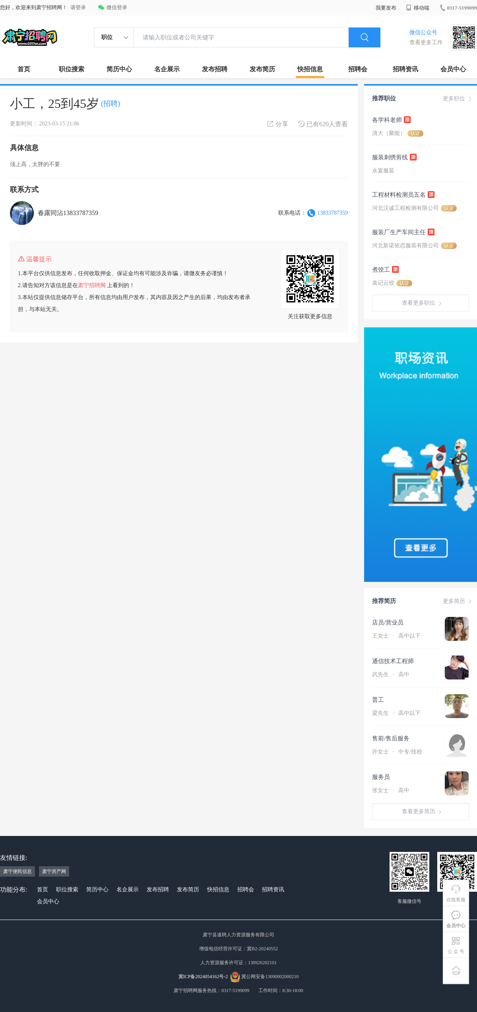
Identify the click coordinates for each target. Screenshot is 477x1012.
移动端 (417, 8)
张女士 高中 (390, 790)
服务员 (381, 777)
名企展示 (167, 69)
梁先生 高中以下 (396, 713)
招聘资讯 (405, 69)
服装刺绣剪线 (394, 157)
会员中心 (453, 69)
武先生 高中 (390, 674)
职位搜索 (71, 69)
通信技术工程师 (393, 661)
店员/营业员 (387, 622)
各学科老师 (391, 119)
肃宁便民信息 (17, 871)
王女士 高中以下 (396, 636)
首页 (23, 69)
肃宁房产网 (54, 871)
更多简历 (458, 601)
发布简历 (262, 69)
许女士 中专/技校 (397, 752)
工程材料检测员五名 (403, 194)
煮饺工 (385, 269)
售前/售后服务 (390, 738)
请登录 (78, 7)
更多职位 (458, 99)
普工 (378, 700)
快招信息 (310, 69)
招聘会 (357, 69)
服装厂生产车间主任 (403, 232)
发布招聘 (214, 69)
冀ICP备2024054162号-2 (203, 976)
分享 (277, 124)
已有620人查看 (323, 124)
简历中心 (119, 69)
